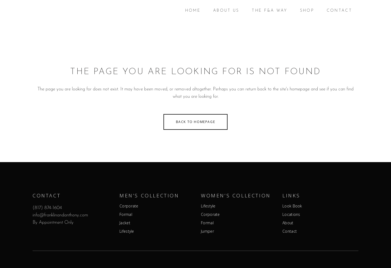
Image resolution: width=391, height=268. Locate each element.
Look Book (292, 206)
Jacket (124, 223)
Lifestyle (126, 231)
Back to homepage (195, 121)
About (288, 223)
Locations (291, 214)
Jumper (207, 231)
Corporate (128, 206)
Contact (289, 231)
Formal (125, 214)
